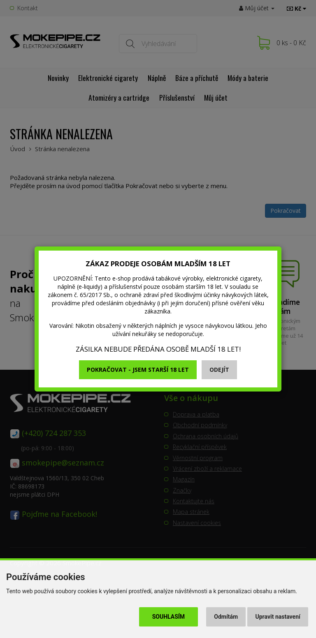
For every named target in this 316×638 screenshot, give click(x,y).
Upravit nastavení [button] (278, 616)
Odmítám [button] (226, 616)
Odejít (219, 369)
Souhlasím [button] (168, 616)
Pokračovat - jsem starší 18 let (138, 369)
